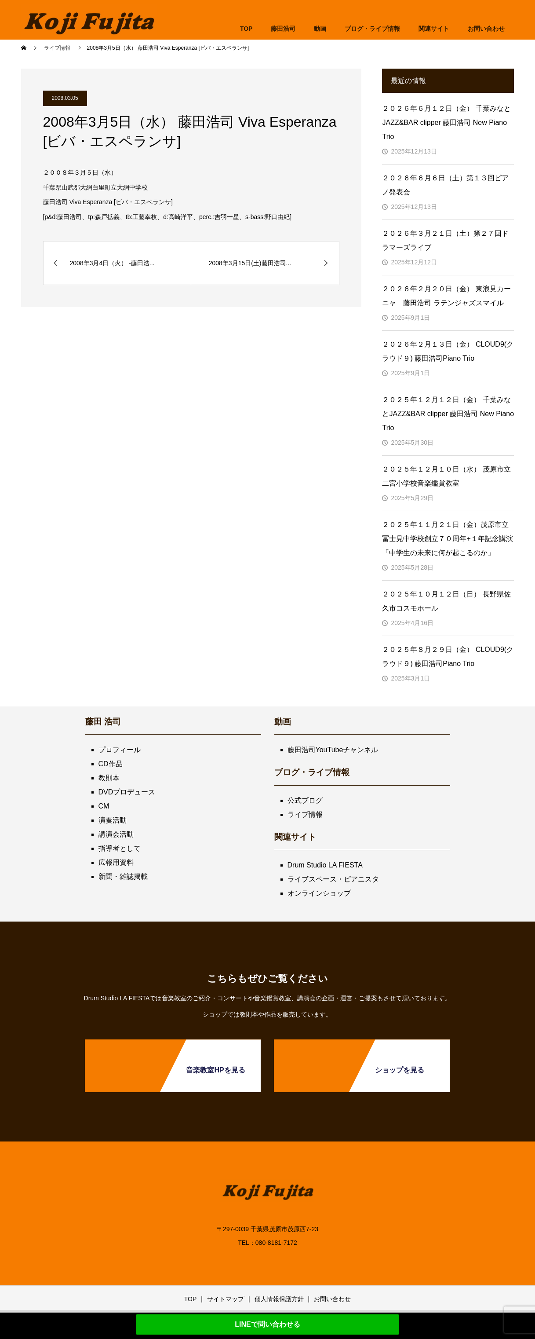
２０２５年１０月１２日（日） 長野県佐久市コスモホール (446, 601)
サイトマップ (225, 1298)
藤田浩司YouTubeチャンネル (333, 750)
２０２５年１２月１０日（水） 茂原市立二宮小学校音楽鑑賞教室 (446, 476)
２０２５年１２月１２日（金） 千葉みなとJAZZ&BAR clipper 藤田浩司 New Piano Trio (448, 414)
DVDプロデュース (127, 792)
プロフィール (119, 750)
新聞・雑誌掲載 (123, 876)
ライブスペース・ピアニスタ (333, 879)
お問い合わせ (332, 1298)
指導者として (119, 848)
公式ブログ (305, 800)
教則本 (109, 778)
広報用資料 (116, 862)
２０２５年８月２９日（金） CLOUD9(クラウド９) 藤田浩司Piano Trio (447, 656)
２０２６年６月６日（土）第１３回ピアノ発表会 (445, 185)
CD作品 (110, 764)
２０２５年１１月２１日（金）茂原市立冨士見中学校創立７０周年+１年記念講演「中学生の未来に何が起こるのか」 (447, 538)
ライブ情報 (305, 814)
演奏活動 (112, 820)
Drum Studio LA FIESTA (325, 865)
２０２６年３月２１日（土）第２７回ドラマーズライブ (445, 240)
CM (103, 806)
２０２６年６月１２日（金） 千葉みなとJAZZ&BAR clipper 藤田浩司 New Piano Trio (446, 122)
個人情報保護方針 (279, 1298)
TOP (246, 28)
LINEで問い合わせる (267, 1324)
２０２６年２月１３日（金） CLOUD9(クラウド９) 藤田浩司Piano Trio (447, 351)
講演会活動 (116, 834)
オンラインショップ (319, 893)
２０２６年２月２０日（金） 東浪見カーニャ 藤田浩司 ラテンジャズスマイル (446, 296)
